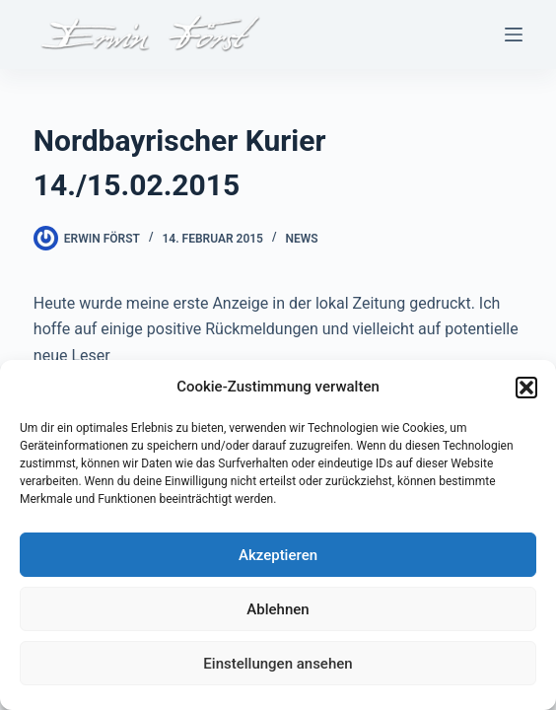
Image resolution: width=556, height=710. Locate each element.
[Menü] (513, 34)
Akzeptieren (278, 555)
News (302, 239)
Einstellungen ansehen (277, 664)
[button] (526, 387)
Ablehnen (277, 609)
